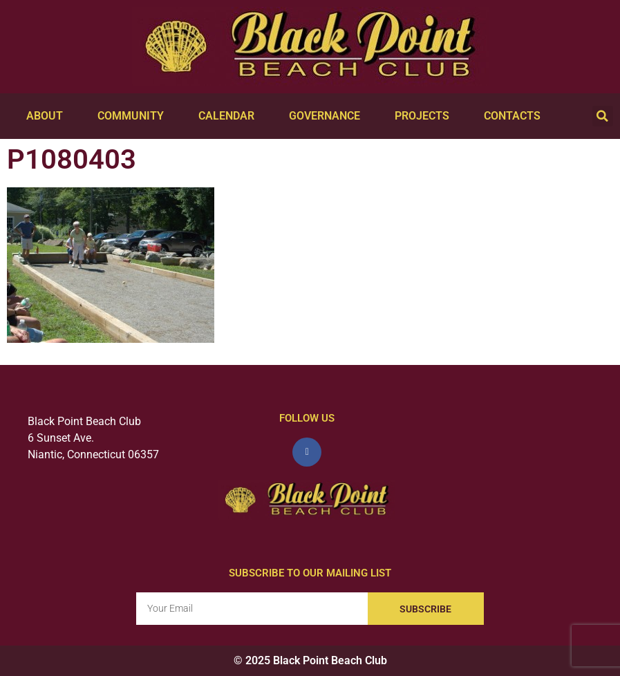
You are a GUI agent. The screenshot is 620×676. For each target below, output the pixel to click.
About (48, 116)
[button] (602, 116)
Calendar (229, 116)
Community (134, 116)
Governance (328, 116)
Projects (425, 116)
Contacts (515, 116)
